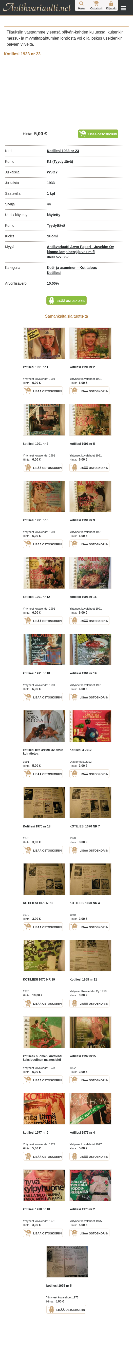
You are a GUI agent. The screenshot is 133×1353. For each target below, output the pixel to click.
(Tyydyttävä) (62, 161)
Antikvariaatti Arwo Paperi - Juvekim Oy (80, 247)
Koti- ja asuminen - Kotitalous (72, 268)
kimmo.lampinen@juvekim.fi (71, 252)
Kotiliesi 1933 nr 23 (63, 151)
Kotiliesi (54, 273)
